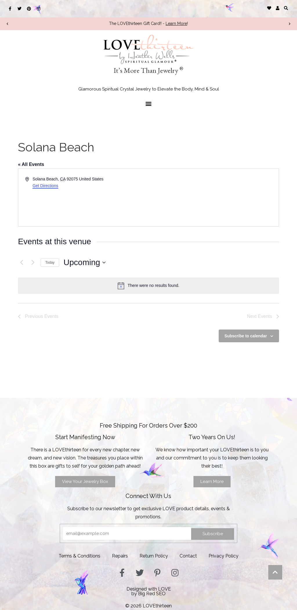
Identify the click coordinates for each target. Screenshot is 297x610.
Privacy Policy (223, 556)
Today (50, 262)
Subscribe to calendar (245, 336)
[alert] (148, 286)
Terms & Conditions (79, 556)
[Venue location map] (213, 197)
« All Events (31, 164)
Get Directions (45, 185)
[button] (286, 8)
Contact (188, 556)
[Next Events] (32, 262)
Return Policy (154, 556)
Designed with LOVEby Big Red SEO (148, 591)
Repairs (120, 556)
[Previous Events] (21, 262)
